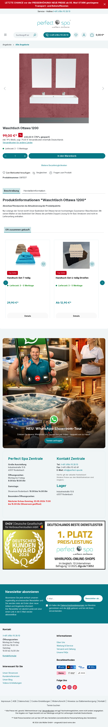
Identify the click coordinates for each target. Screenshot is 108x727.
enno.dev (72, 723)
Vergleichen (40, 172)
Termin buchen (53, 705)
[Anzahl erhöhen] (25, 156)
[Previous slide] (5, 282)
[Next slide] (102, 282)
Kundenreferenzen (11, 676)
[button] (104, 4)
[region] (54, 88)
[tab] (11, 191)
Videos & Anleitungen (12, 683)
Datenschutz (23, 701)
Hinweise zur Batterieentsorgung (81, 701)
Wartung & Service (65, 646)
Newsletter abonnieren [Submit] (94, 598)
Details (27, 316)
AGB (68, 608)
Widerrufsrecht (58, 701)
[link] (59, 687)
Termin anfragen (54, 440)
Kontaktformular (9, 656)
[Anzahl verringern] (5, 156)
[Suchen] (35, 35)
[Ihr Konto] (84, 35)
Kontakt (101, 701)
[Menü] (5, 34)
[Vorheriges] (5, 88)
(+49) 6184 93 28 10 (61, 11)
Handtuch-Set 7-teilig (18, 277)
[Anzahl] (15, 156)
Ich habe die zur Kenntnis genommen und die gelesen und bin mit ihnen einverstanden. (72, 608)
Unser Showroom (10, 673)
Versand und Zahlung (66, 649)
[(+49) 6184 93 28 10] (57, 35)
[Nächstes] (103, 88)
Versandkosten (48, 711)
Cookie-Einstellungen (40, 701)
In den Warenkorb (67, 156)
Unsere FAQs (62, 652)
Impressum (6, 701)
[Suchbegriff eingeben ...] (22, 35)
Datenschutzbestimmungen (72, 605)
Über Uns (61, 642)
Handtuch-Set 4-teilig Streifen (72, 277)
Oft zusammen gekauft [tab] (17, 229)
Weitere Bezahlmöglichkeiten (54, 165)
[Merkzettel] (76, 35)
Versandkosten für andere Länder (18, 142)
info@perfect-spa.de (73, 470)
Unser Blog (7, 679)
